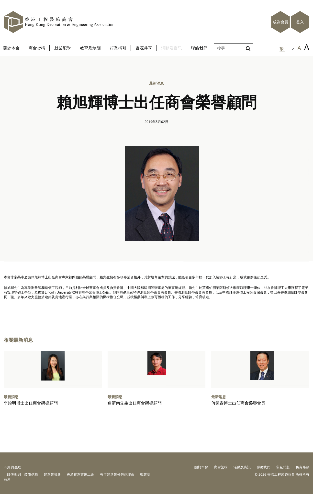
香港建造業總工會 (80, 474)
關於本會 (201, 467)
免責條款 (302, 467)
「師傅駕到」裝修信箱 (21, 474)
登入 (300, 22)
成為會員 (280, 22)
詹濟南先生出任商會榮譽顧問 (135, 403)
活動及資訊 (242, 467)
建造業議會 (52, 474)
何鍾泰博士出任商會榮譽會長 (238, 403)
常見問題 (283, 467)
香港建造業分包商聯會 (117, 474)
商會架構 (221, 467)
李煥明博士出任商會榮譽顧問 (31, 403)
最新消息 (156, 83)
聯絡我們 (263, 467)
